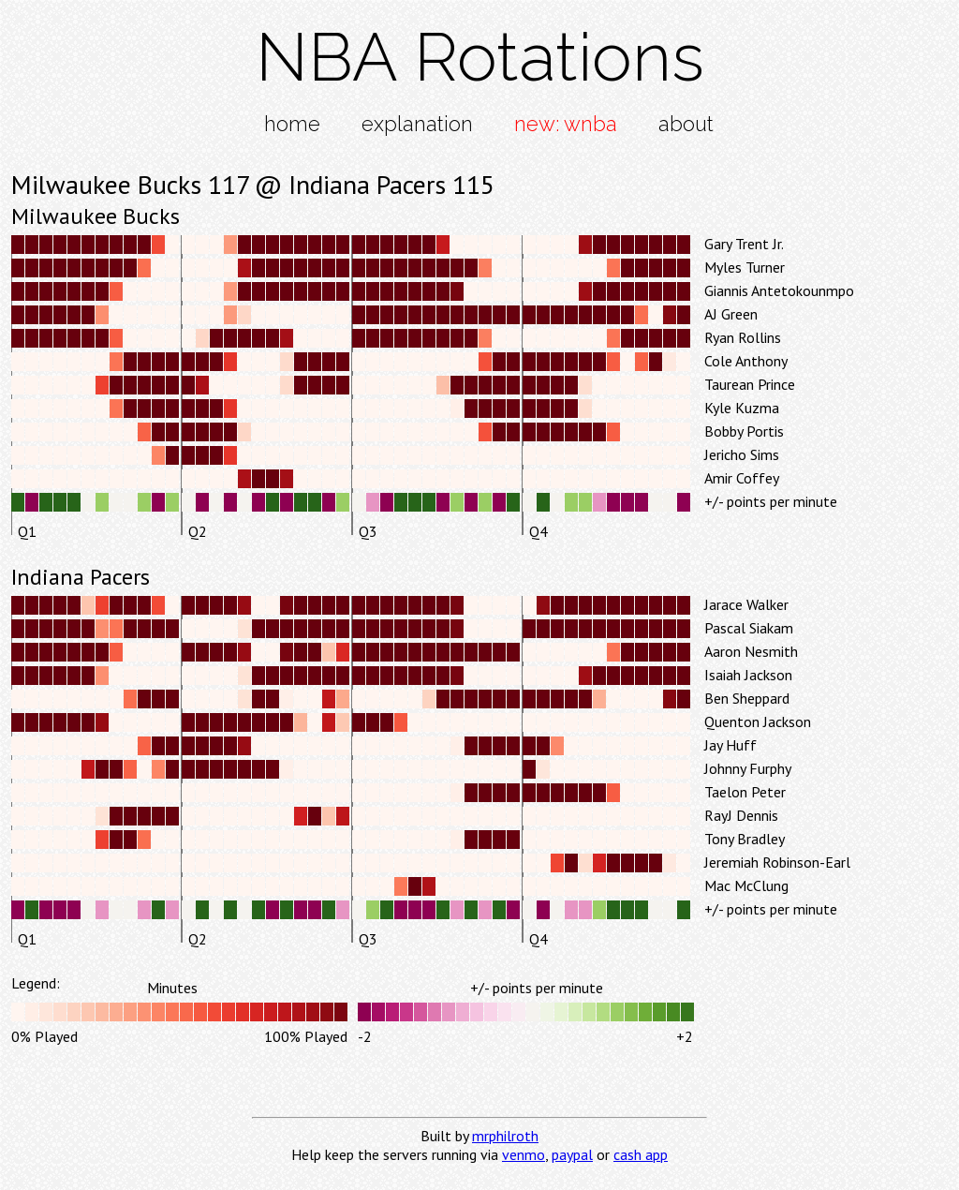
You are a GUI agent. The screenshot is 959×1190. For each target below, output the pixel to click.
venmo (523, 1154)
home (292, 124)
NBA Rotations (480, 57)
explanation (417, 124)
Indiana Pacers (80, 576)
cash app (640, 1154)
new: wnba (565, 124)
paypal (572, 1154)
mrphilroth (505, 1135)
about (686, 124)
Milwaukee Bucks (95, 216)
